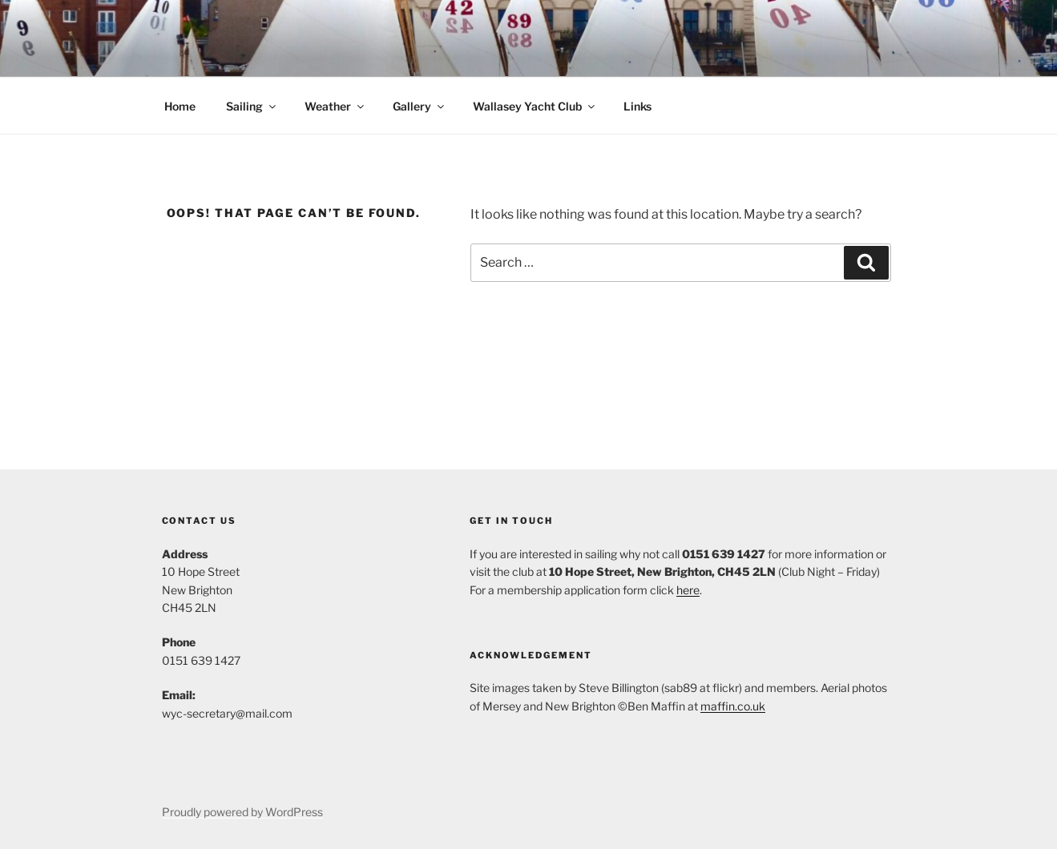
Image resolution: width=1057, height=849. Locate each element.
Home (180, 106)
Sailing (252, 106)
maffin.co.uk (732, 706)
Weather (335, 106)
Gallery (419, 106)
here (688, 590)
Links (637, 106)
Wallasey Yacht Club (535, 106)
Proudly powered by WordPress (242, 812)
